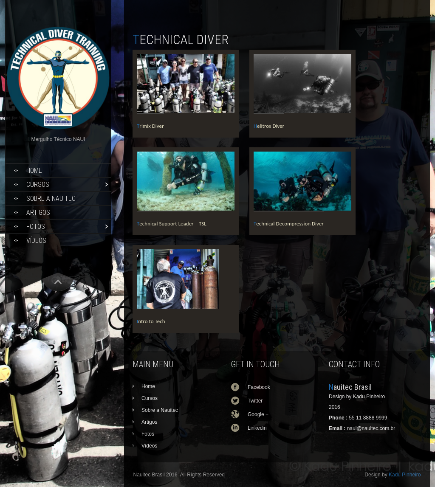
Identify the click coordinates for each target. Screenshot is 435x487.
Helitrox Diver (269, 126)
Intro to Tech (151, 321)
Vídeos (36, 240)
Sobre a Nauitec (51, 198)
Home (34, 170)
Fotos (35, 226)
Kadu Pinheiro (405, 475)
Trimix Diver (150, 126)
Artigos (38, 212)
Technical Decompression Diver (289, 223)
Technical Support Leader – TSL (171, 223)
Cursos (37, 184)
